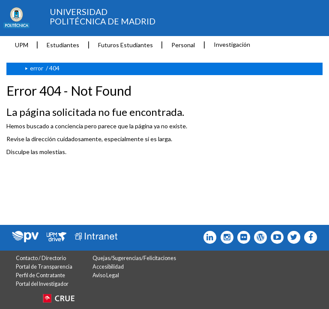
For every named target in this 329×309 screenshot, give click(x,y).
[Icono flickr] (292, 237)
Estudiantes (63, 44)
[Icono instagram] (224, 237)
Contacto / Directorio (41, 258)
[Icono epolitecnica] (258, 237)
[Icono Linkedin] (208, 237)
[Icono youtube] (275, 237)
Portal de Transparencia (44, 267)
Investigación (232, 44)
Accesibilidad (108, 267)
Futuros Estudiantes (125, 44)
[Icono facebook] (308, 237)
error (36, 68)
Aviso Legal (106, 275)
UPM (21, 44)
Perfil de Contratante (40, 275)
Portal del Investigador (42, 284)
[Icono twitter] (241, 237)
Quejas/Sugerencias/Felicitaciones (134, 258)
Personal (183, 44)
